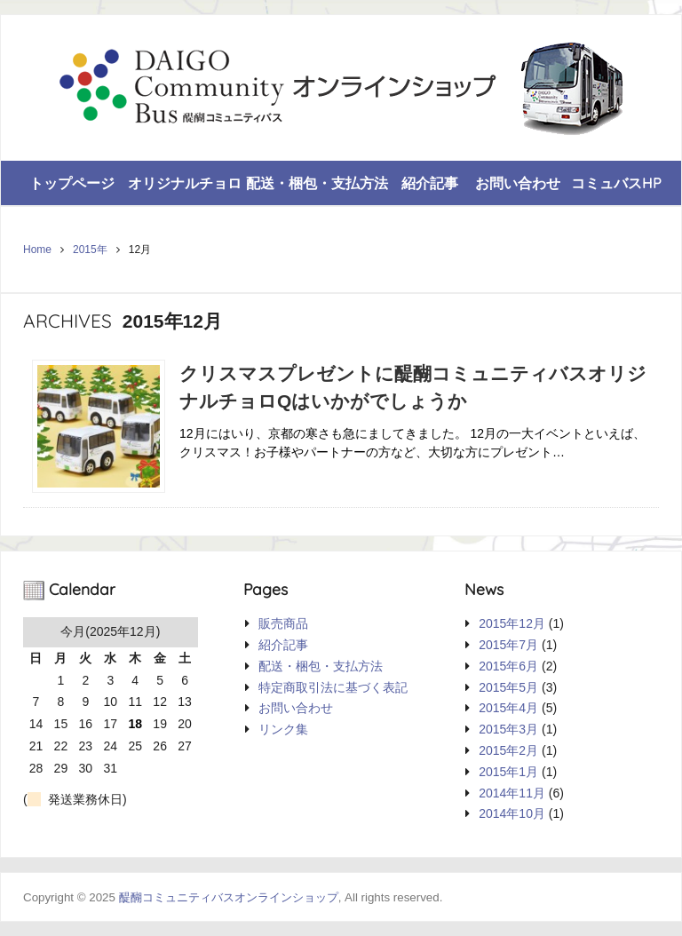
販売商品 (283, 623)
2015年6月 (508, 666)
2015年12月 (512, 623)
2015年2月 (508, 750)
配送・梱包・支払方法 (317, 183)
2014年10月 (512, 813)
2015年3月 (508, 729)
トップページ (72, 183)
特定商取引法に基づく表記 (333, 687)
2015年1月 (508, 772)
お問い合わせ (517, 183)
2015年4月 (508, 708)
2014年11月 (512, 793)
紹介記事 (429, 183)
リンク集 (283, 729)
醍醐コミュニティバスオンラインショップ (228, 897)
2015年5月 (508, 687)
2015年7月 (508, 645)
